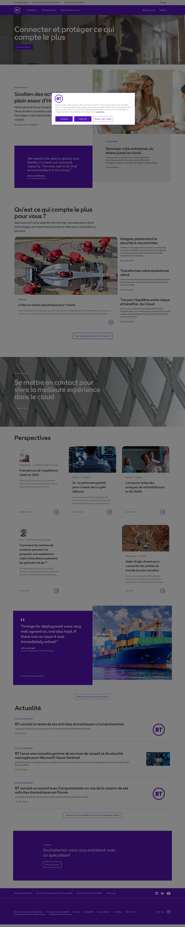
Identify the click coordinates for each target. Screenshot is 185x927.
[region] (93, 109)
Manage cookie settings (102, 119)
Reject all (82, 119)
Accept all (64, 119)
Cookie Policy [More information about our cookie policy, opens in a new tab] (100, 112)
